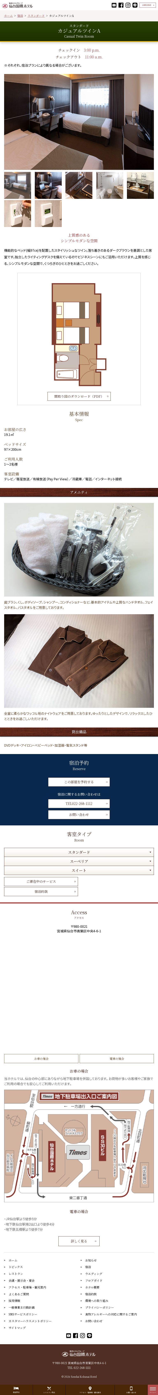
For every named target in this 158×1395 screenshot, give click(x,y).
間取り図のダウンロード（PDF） (79, 396)
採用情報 (14, 1300)
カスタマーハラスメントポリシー (30, 1321)
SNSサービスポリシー (23, 1314)
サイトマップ (17, 1328)
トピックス (16, 1267)
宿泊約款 (41, 891)
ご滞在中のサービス (41, 881)
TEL (79, 803)
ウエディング (93, 1274)
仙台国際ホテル (17, 5)
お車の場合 (41, 1059)
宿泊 (20, 16)
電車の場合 (117, 1059)
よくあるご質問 (19, 1294)
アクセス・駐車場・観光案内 (27, 1287)
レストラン (16, 1274)
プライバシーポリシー (99, 1307)
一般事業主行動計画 (22, 1307)
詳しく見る (79, 1241)
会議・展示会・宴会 (22, 1280)
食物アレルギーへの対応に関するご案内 (111, 1314)
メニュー (153, 1391)
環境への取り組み (96, 1300)
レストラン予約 (49, 1392)
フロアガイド (93, 1280)
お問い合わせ (79, 814)
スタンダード (36, 16)
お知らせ (91, 1260)
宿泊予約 (16, 1392)
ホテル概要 (92, 1287)
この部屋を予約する (79, 782)
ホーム (8, 16)
